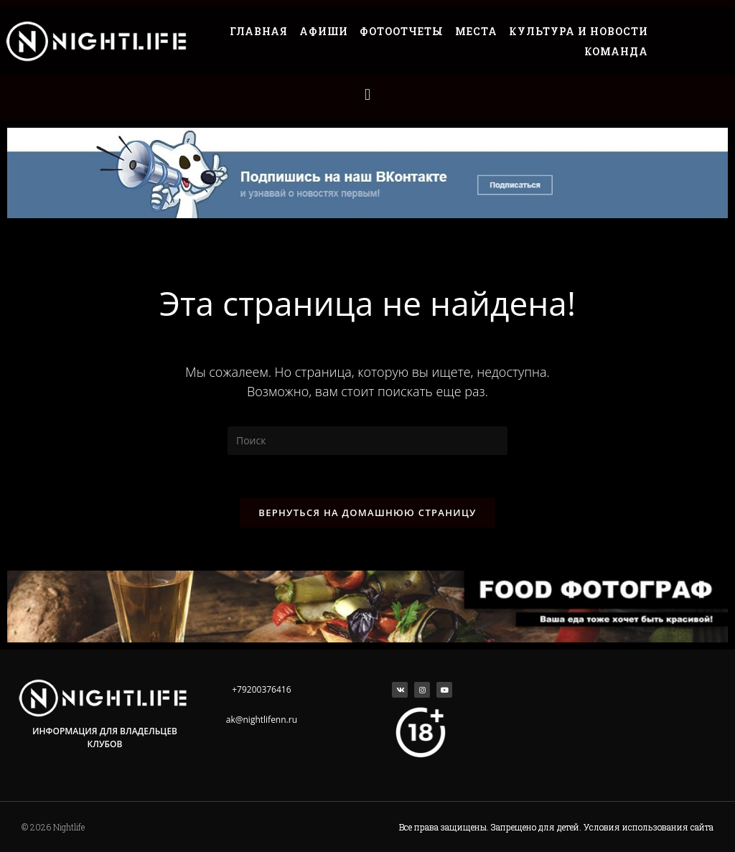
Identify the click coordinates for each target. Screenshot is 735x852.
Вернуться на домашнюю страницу (367, 512)
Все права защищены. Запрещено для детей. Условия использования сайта (556, 827)
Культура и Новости (578, 31)
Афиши (323, 31)
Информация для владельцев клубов (104, 737)
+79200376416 (261, 689)
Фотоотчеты (402, 31)
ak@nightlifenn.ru (261, 719)
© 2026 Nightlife (53, 827)
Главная (259, 31)
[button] (367, 94)
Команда (616, 51)
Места (476, 31)
